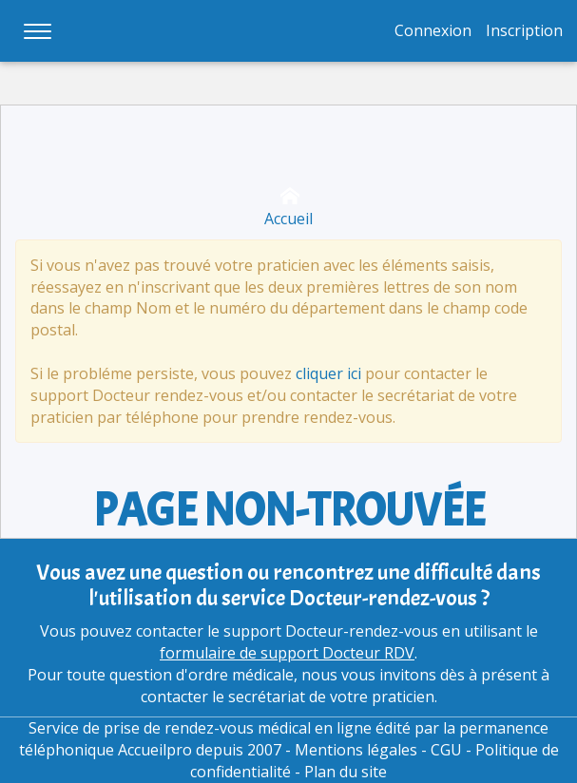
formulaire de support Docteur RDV (287, 652)
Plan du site (345, 771)
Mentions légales (356, 749)
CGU (446, 749)
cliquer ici (328, 373)
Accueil (288, 207)
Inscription (524, 30)
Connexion (432, 30)
